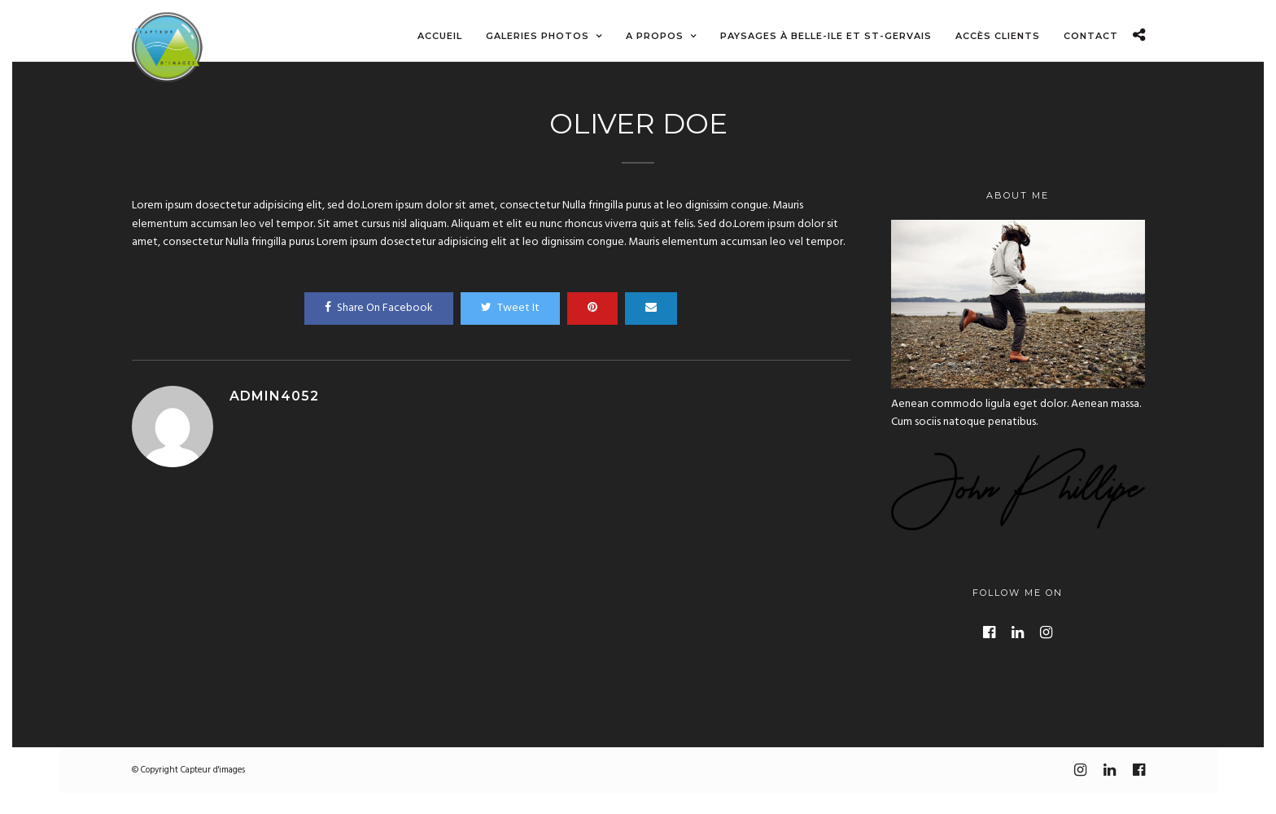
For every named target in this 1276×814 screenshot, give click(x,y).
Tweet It (510, 308)
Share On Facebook (379, 308)
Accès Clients (997, 36)
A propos (655, 36)
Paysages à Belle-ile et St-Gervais (826, 36)
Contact (1091, 36)
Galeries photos (537, 36)
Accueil (439, 36)
